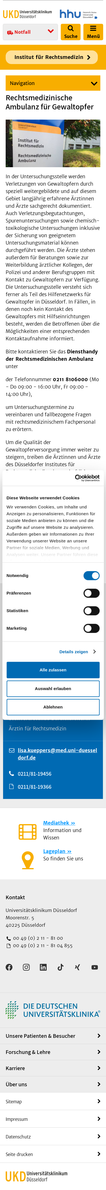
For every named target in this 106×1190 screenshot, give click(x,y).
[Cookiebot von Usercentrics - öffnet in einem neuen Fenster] (75, 478)
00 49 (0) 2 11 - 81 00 (37, 938)
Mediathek (56, 823)
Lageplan (54, 851)
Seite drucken (19, 1154)
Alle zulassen (53, 669)
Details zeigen (73, 651)
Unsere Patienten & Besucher (40, 1036)
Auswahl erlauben (53, 688)
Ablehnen (52, 707)
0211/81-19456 (34, 773)
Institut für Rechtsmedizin (48, 57)
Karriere (15, 1068)
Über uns (16, 1084)
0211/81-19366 (34, 786)
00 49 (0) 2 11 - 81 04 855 (42, 945)
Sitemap (14, 1101)
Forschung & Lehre (28, 1052)
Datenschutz (18, 1137)
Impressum (17, 1119)
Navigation (22, 83)
